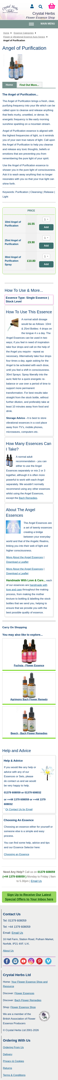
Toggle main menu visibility (32, 25)
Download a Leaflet (17, 562)
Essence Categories (24, 33)
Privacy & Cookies (13, 1061)
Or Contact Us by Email (18, 809)
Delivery (7, 1054)
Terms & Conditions (14, 1075)
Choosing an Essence (16, 854)
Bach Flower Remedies (28, 1000)
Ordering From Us (13, 1047)
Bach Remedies (28, 498)
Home (6, 33)
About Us (8, 950)
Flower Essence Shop (23, 1007)
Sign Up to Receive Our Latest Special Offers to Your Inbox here (29, 897)
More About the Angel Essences (24, 557)
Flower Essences (24, 993)
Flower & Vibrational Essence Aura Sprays (24, 37)
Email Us (36, 881)
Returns (7, 1068)
